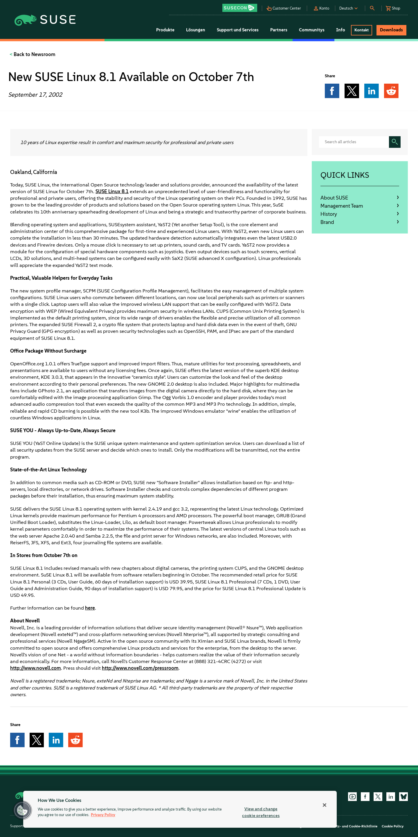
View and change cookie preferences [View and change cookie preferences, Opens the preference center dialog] (261, 812)
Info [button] (340, 30)
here (90, 608)
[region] (180, 809)
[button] (241, 6)
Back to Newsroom (33, 54)
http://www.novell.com (35, 668)
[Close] (324, 805)
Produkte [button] (165, 30)
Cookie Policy (392, 826)
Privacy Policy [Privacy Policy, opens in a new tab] (103, 815)
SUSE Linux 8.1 (112, 191)
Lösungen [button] (195, 30)
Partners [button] (278, 30)
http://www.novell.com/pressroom (140, 668)
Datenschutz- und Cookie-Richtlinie (348, 826)
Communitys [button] (312, 30)
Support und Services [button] (238, 30)
